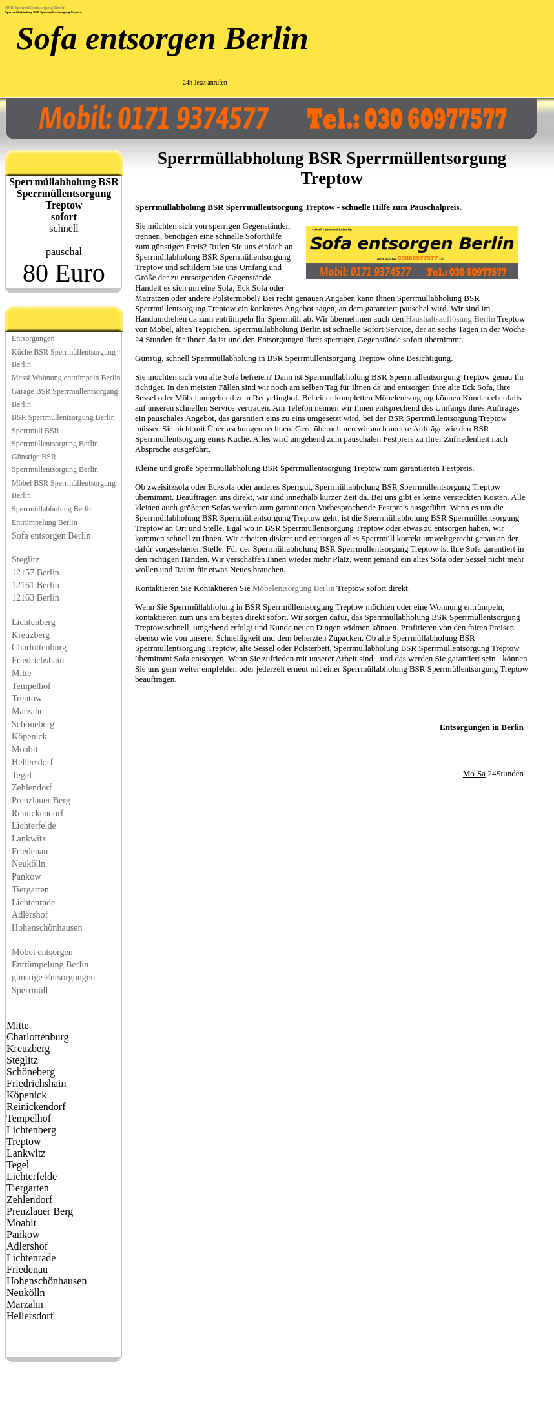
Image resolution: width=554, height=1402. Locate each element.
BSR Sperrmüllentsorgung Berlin (35, 7)
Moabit (25, 749)
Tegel (22, 775)
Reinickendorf (38, 813)
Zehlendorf (32, 787)
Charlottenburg (39, 647)
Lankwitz (29, 838)
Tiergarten (30, 889)
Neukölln (28, 863)
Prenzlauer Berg (41, 800)
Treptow (27, 698)
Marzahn (28, 711)
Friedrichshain (38, 660)
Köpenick (29, 736)
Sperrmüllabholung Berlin (52, 508)
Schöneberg (33, 724)
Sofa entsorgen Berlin (162, 38)
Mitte (22, 673)
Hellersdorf (32, 762)
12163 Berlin (35, 597)
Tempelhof (31, 686)
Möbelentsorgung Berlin (293, 588)
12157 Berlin (35, 572)
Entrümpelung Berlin (44, 522)
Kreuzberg (31, 635)
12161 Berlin (35, 585)
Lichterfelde (34, 825)
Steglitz (25, 559)
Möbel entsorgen (42, 952)
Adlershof (30, 914)
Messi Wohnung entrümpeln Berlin (66, 377)
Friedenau (30, 851)
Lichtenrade (33, 902)
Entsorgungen (33, 338)
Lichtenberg (34, 622)
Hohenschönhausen (47, 927)
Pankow (26, 876)
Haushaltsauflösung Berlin (450, 319)
